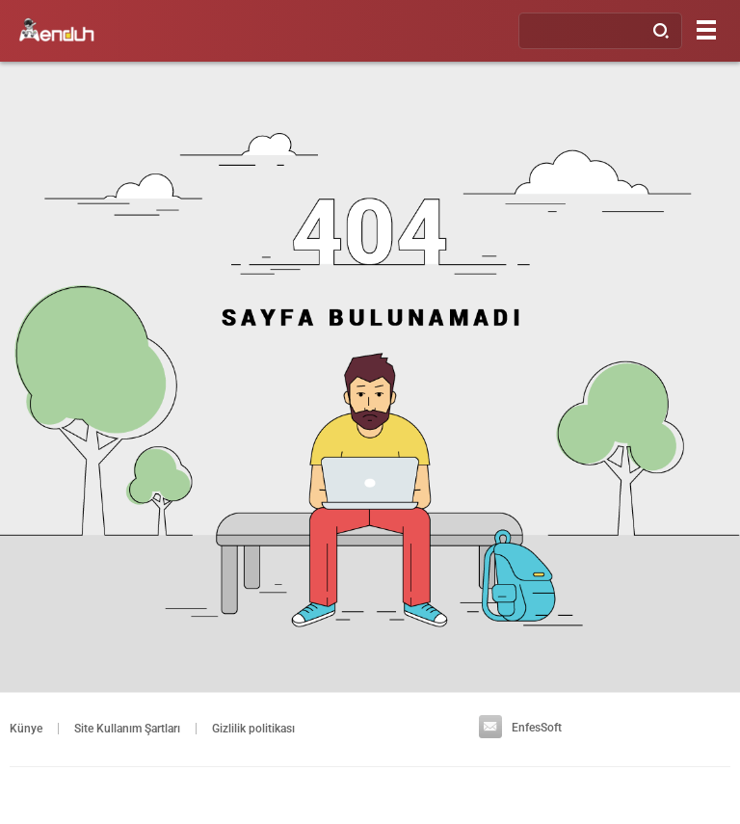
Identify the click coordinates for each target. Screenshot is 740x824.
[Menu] (706, 29)
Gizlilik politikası (253, 728)
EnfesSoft (520, 727)
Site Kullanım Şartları (127, 728)
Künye (26, 728)
